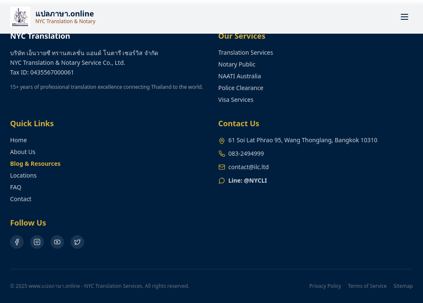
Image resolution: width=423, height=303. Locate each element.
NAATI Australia (239, 76)
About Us (22, 152)
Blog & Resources (35, 163)
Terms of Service (367, 286)
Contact (21, 199)
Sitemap (403, 286)
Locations (23, 175)
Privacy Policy (325, 286)
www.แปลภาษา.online (54, 286)
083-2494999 (246, 153)
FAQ (15, 187)
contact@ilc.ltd (249, 167)
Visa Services (236, 100)
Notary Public (236, 64)
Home (18, 140)
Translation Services (245, 52)
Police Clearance (240, 88)
